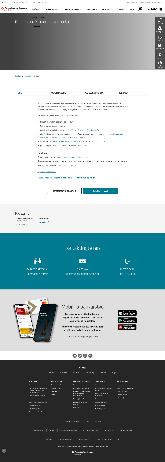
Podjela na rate (122, 394)
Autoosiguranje (100, 405)
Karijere (114, 373)
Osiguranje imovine (101, 402)
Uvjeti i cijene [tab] (58, 92)
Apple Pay (86, 130)
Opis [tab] (20, 92)
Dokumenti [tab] (124, 92)
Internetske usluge (34, 405)
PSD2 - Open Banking (125, 430)
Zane (87, 421)
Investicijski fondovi (79, 399)
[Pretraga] (140, 9)
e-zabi (84, 145)
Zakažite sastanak (100, 191)
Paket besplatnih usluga (36, 412)
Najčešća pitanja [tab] (94, 92)
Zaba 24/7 (134, 9)
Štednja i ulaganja (71, 9)
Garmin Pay (95, 130)
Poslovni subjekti (19, 2)
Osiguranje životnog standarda (101, 394)
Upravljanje (63, 373)
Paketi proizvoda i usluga (37, 395)
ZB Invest (98, 421)
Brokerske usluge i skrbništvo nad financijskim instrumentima (82, 393)
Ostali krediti (55, 391)
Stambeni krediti (56, 388)
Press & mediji (89, 373)
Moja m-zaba (107, 9)
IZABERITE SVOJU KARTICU (64, 191)
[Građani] (14, 9)
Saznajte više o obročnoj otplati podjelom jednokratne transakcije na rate (67, 177)
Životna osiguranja (101, 385)
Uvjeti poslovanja (145, 2)
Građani (5, 2)
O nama (154, 2)
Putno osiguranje (100, 408)
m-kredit (120, 385)
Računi (31, 385)
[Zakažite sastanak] (37, 266)
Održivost (103, 373)
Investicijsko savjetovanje (81, 388)
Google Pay (76, 130)
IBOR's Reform (108, 430)
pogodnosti (101, 141)
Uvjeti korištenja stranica (90, 430)
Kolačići (52, 430)
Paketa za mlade (68, 157)
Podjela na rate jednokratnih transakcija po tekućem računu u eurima (38, 390)
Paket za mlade (38, 17)
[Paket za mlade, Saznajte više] (49, 220)
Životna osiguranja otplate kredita (103, 389)
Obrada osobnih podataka (68, 430)
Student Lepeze (82, 157)
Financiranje (51, 9)
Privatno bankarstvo (39, 2)
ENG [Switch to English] (160, 2)
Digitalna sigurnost (132, 2)
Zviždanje (49, 439)
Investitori (76, 373)
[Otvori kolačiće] (4, 451)
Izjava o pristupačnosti (104, 439)
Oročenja (76, 385)
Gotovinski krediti (56, 385)
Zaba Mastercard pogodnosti (38, 402)
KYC (118, 439)
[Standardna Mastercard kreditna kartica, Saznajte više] (26, 221)
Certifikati (76, 407)
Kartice (122, 9)
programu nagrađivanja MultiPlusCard (66, 141)
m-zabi (78, 145)
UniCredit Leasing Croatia (72, 421)
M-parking (120, 398)
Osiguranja (90, 9)
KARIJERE (36, 26)
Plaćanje (36, 9)
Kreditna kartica (122, 391)
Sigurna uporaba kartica (47, 171)
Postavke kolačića (85, 439)
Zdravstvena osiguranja (102, 399)
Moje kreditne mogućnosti (125, 388)
